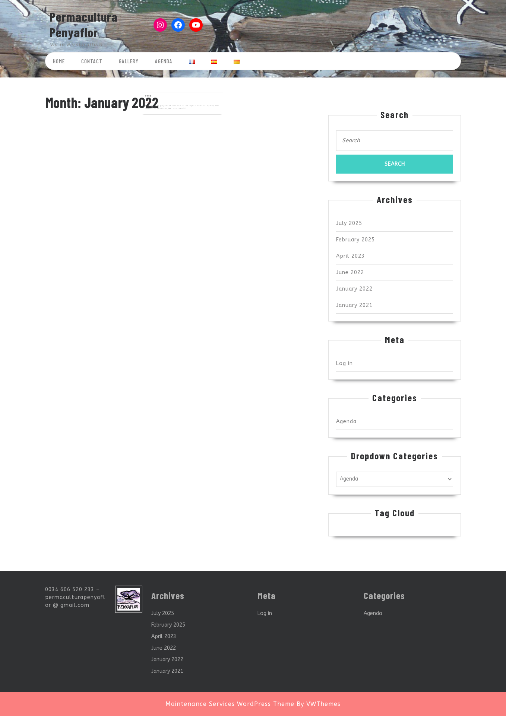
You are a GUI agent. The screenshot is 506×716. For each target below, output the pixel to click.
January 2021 (354, 305)
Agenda (164, 61)
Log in (344, 363)
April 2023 (350, 256)
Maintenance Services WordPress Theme (229, 703)
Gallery (129, 61)
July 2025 (349, 223)
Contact (91, 61)
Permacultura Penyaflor (84, 24)
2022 (159, 94)
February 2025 (355, 240)
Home (59, 61)
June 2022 (350, 272)
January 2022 (354, 289)
